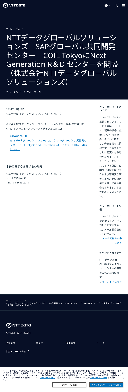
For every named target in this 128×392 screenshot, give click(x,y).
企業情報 (10, 343)
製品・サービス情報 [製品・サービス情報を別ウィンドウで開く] (16, 351)
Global (20, 333)
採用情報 (70, 343)
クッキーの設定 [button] (47, 377)
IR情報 (39, 343)
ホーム (9, 29)
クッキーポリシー (98, 377)
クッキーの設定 (69, 385)
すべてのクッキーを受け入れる (106, 385)
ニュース (19, 29)
